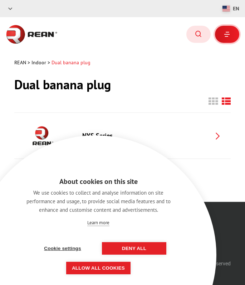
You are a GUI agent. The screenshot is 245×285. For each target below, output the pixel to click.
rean (21, 62)
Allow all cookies (98, 268)
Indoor (39, 62)
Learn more (98, 223)
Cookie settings (62, 248)
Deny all (134, 248)
